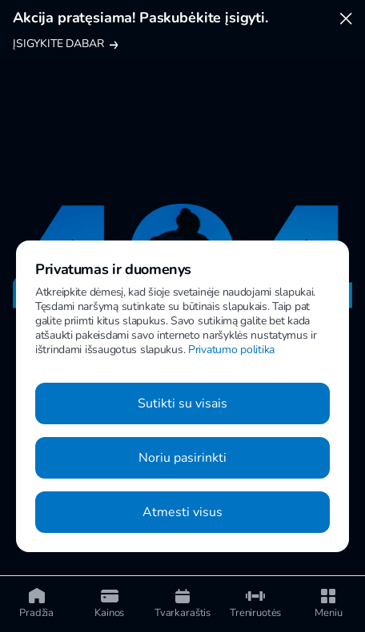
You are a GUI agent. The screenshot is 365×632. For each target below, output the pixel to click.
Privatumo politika (231, 349)
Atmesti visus (182, 512)
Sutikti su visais (182, 403)
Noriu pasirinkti (182, 458)
